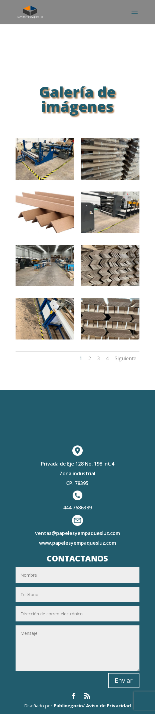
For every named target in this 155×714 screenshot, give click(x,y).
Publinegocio (68, 705)
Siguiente (125, 358)
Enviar (124, 680)
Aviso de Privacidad (108, 705)
